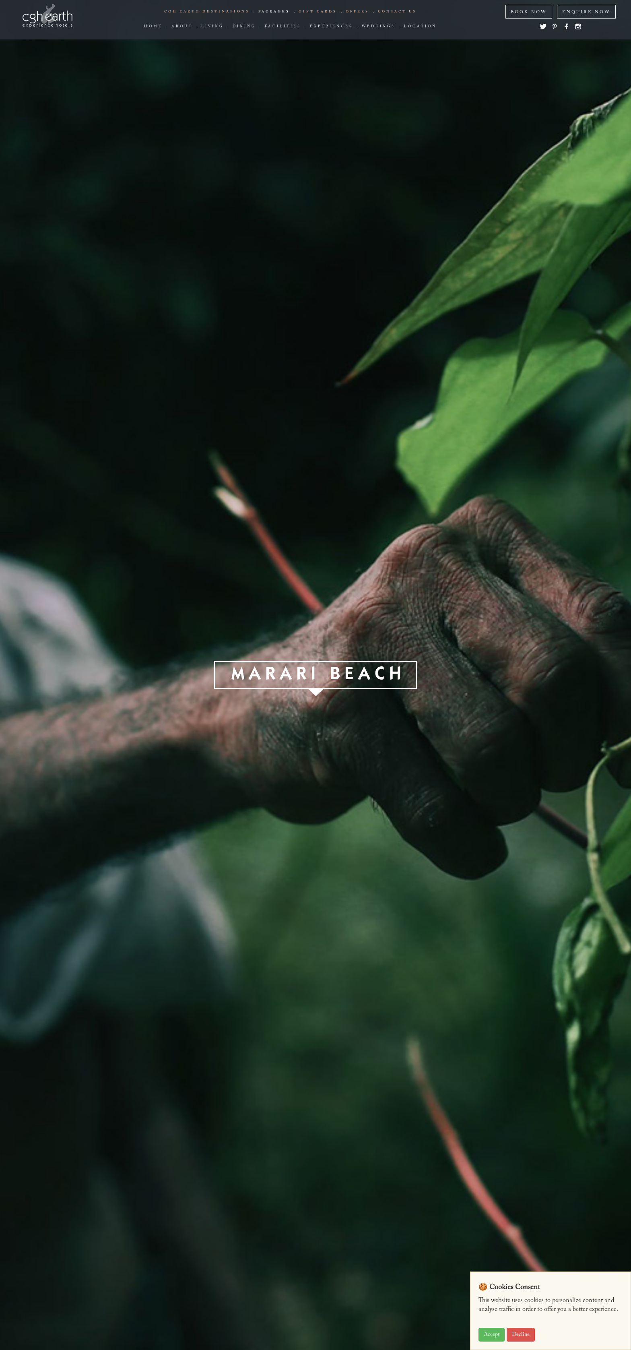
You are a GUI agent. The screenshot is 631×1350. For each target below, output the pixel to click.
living (212, 26)
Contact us (397, 11)
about (181, 26)
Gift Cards (318, 11)
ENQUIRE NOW (586, 12)
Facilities (283, 26)
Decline (521, 1335)
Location (420, 26)
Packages (274, 11)
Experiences (331, 26)
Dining (244, 26)
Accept (491, 1335)
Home (153, 26)
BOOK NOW (529, 12)
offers (357, 11)
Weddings (378, 26)
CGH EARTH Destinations (207, 11)
